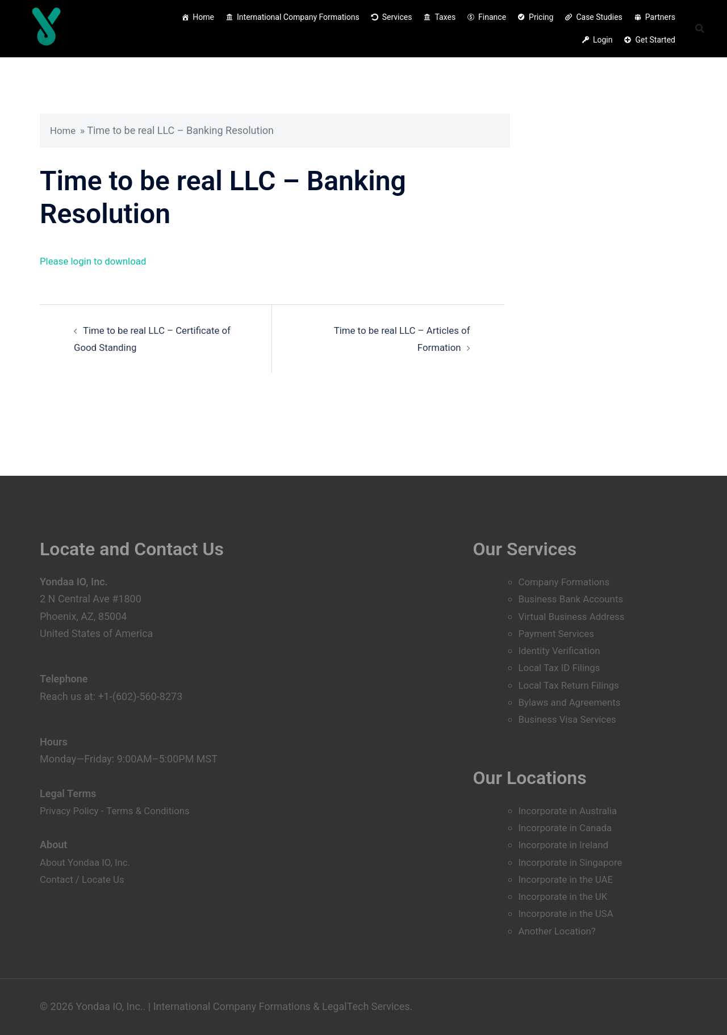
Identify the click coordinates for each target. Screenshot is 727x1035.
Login (603, 39)
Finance (492, 17)
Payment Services (559, 633)
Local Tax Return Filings (572, 685)
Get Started (655, 39)
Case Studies (599, 17)
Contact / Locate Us (85, 844)
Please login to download (97, 261)
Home (203, 17)
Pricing (541, 17)
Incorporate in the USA (569, 913)
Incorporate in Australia (571, 810)
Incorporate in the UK (566, 896)
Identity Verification (562, 650)
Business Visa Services (571, 719)
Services (397, 17)
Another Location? (560, 931)
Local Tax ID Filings (562, 667)
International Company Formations (298, 17)
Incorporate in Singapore (574, 862)
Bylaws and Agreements (573, 702)
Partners (660, 17)
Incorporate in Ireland (567, 844)
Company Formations (567, 548)
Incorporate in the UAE (569, 879)
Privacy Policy (71, 776)
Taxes (445, 17)
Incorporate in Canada (569, 827)
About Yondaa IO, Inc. (88, 827)
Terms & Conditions (154, 776)
